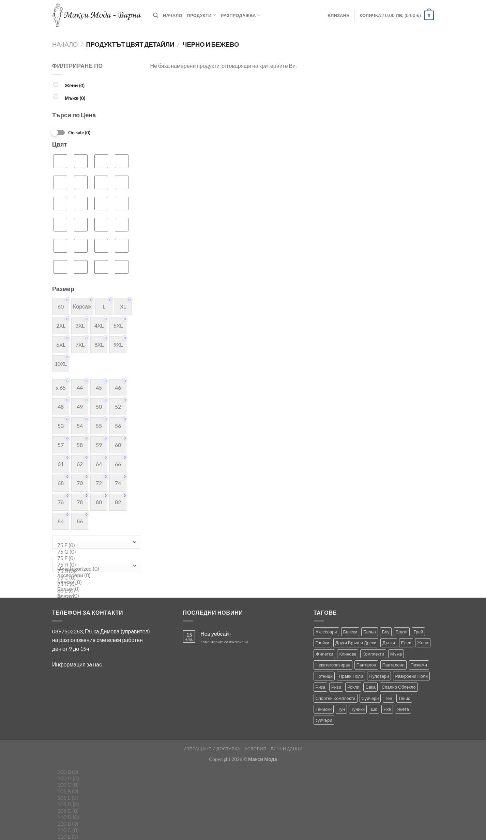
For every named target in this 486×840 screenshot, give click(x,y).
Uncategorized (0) (94, 569)
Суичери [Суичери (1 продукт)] (370, 698)
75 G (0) (94, 552)
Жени (75, 85)
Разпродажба (240, 15)
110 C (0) (94, 830)
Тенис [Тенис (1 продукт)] (404, 698)
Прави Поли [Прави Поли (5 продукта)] (351, 676)
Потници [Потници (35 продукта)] (324, 676)
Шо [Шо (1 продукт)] (374, 709)
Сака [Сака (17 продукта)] (370, 687)
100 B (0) (94, 772)
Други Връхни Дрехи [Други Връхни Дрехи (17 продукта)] (355, 642)
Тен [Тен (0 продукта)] (388, 698)
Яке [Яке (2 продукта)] (387, 709)
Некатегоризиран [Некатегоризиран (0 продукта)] (333, 665)
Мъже (75, 98)
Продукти (201, 15)
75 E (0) (94, 558)
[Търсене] (155, 15)
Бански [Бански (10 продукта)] (350, 631)
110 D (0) (94, 817)
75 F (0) (94, 545)
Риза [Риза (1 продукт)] (320, 687)
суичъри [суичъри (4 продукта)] (324, 720)
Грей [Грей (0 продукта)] (418, 631)
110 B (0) (94, 824)
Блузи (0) (94, 595)
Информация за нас (77, 664)
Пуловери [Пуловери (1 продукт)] (379, 676)
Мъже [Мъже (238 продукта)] (396, 654)
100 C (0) (94, 785)
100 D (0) (94, 778)
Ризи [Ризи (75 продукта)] (336, 687)
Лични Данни (287, 748)
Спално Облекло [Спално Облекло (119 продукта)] (399, 687)
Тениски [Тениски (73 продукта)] (324, 709)
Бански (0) (94, 582)
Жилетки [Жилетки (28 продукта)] (324, 654)
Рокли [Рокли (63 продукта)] (353, 687)
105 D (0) (94, 804)
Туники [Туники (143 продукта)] (358, 709)
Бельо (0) (94, 589)
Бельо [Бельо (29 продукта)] (369, 631)
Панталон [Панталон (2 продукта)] (366, 665)
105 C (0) (94, 811)
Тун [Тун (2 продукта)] (341, 709)
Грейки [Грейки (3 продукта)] (322, 642)
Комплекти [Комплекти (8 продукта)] (373, 654)
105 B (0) (94, 791)
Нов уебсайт (215, 633)
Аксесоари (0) (94, 575)
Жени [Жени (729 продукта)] (422, 642)
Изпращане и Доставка (211, 748)
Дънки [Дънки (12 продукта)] (388, 642)
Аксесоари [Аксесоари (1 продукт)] (326, 631)
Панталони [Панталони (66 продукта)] (393, 665)
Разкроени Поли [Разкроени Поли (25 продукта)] (411, 676)
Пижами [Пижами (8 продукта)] (419, 665)
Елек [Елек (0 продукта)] (406, 642)
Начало (172, 15)
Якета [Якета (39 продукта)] (403, 709)
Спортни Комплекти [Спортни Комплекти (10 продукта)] (335, 698)
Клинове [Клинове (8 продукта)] (347, 654)
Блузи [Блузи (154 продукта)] (402, 631)
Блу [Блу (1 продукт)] (386, 631)
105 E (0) (94, 798)
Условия (255, 748)
